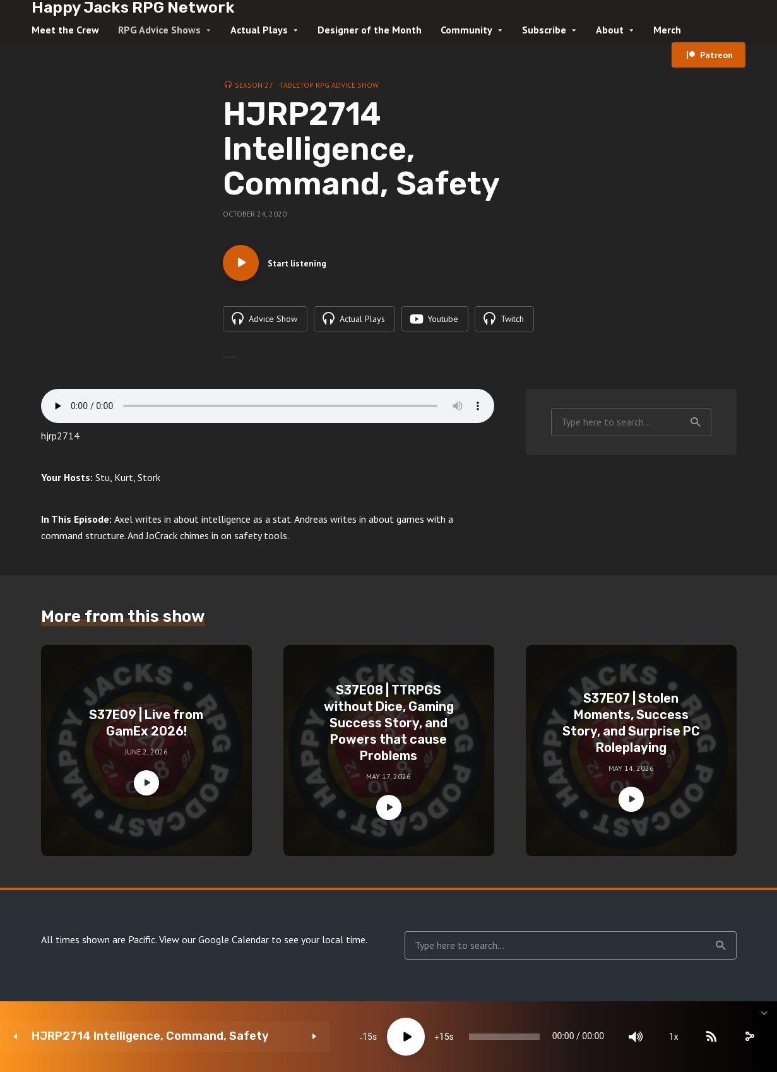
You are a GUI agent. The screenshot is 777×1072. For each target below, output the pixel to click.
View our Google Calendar (214, 941)
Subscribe (544, 29)
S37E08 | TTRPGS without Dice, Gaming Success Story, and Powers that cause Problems (389, 724)
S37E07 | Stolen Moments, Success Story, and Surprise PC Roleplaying (631, 725)
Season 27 (254, 85)
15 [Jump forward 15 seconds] (362, 1037)
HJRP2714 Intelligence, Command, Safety (129, 1036)
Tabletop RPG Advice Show (329, 85)
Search (695, 423)
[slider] (443, 1036)
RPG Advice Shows (159, 29)
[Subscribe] (670, 1037)
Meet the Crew (65, 29)
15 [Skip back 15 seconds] (286, 1037)
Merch (667, 29)
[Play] (324, 1037)
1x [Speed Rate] (632, 1037)
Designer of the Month (369, 29)
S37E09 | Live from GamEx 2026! (146, 725)
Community (466, 29)
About (610, 29)
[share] (708, 1037)
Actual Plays (259, 29)
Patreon (716, 55)
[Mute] (594, 1037)
